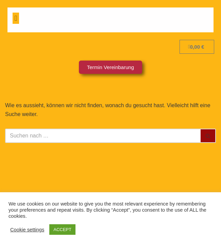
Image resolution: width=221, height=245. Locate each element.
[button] (16, 18)
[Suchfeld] (103, 136)
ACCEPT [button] (62, 229)
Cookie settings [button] (27, 229)
